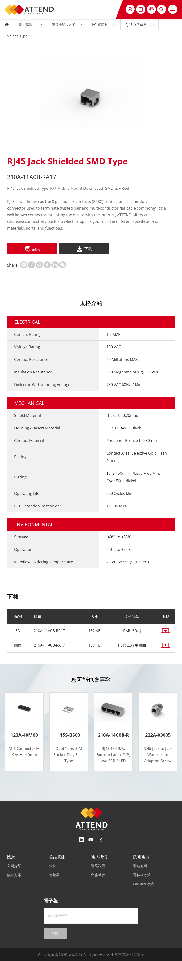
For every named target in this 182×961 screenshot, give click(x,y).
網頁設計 (122, 954)
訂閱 (55, 933)
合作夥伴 (98, 874)
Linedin (81, 839)
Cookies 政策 (143, 883)
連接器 (54, 874)
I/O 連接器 (100, 24)
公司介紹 (14, 865)
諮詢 (32, 249)
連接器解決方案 (63, 24)
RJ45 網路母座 (135, 24)
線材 (52, 865)
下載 (84, 249)
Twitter (100, 839)
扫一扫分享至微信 (62, 264)
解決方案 (14, 874)
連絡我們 (98, 865)
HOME (7, 24)
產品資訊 (25, 24)
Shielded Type (16, 36)
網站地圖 (140, 865)
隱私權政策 (142, 874)
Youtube (91, 839)
